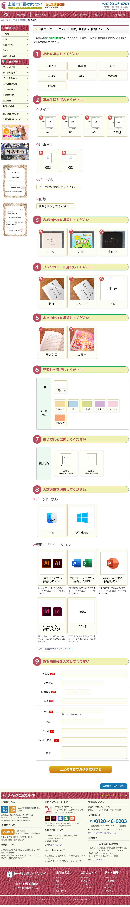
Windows (82, 520)
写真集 (82, 66)
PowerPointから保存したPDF (112, 567)
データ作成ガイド (11, 73)
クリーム (60, 406)
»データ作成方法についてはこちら (55, 649)
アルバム (51, 66)
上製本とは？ (60, 14)
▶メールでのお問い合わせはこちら (102, 835)
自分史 (51, 76)
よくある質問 (9, 90)
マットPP (82, 292)
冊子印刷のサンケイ (12, 114)
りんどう (100, 406)
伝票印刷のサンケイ (12, 119)
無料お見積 (40, 14)
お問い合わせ (119, 14)
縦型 (48, 160)
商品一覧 (21, 14)
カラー (82, 242)
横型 (71, 160)
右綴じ (91, 463)
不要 (112, 292)
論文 (82, 76)
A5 (94, 125)
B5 (71, 125)
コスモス (113, 406)
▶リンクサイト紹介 (96, 861)
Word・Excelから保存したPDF (82, 567)
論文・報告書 (9, 56)
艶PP (52, 292)
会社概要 (7, 101)
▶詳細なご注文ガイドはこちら (114, 797)
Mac (52, 520)
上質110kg (60, 387)
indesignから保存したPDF (52, 615)
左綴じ (66, 463)
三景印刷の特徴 (80, 14)
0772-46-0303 (122, 9)
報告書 (112, 76)
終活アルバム (9, 45)
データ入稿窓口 (10, 78)
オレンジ (60, 420)
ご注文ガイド (99, 14)
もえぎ (87, 406)
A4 (48, 125)
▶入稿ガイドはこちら (54, 847)
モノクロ (52, 242)
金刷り (112, 242)
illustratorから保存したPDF (52, 567)
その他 (51, 86)
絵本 (112, 66)
